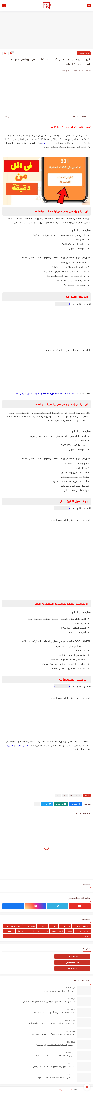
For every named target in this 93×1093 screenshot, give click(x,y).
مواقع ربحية (9, 931)
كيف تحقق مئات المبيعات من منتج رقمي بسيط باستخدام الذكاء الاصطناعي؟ (48, 1001)
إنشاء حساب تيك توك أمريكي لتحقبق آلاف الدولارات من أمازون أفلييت (51, 1023)
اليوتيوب (31, 931)
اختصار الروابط (57, 931)
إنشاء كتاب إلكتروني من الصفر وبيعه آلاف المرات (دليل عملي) (53, 1066)
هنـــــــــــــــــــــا (62, 686)
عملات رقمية (43, 931)
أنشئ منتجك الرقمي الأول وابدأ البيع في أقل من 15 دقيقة (54, 1012)
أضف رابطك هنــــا (72, 956)
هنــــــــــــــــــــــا (62, 508)
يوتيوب (69, 931)
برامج (57, 795)
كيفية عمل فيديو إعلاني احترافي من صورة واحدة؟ (57, 990)
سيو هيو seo (72, 968)
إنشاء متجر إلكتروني (72, 962)
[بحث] (4, 5)
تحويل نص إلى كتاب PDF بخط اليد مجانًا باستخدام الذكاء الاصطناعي (52, 1055)
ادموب (86, 936)
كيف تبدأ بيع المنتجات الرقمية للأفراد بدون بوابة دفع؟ (56, 1077)
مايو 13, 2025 (71, 1009)
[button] (75, 804)
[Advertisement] (46, 30)
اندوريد (65, 795)
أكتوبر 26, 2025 (70, 988)
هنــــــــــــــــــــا (62, 304)
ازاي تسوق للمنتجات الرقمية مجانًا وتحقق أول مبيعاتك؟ (55, 1045)
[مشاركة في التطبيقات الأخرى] (37, 804)
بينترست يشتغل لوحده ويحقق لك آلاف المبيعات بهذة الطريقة (53, 1034)
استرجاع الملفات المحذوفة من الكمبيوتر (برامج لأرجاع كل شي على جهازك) (45, 394)
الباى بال (20, 931)
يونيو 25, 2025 (71, 1074)
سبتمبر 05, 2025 (70, 1031)
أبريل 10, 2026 (70, 1064)
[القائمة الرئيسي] (89, 5)
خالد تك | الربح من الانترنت (64, 1089)
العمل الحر (31, 926)
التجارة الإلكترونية (82, 931)
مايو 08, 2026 (71, 1042)
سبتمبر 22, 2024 (70, 1020)
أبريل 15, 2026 (70, 1053)
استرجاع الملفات (84, 53)
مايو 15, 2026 (71, 999)
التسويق (10, 745)
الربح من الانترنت (23, 745)
